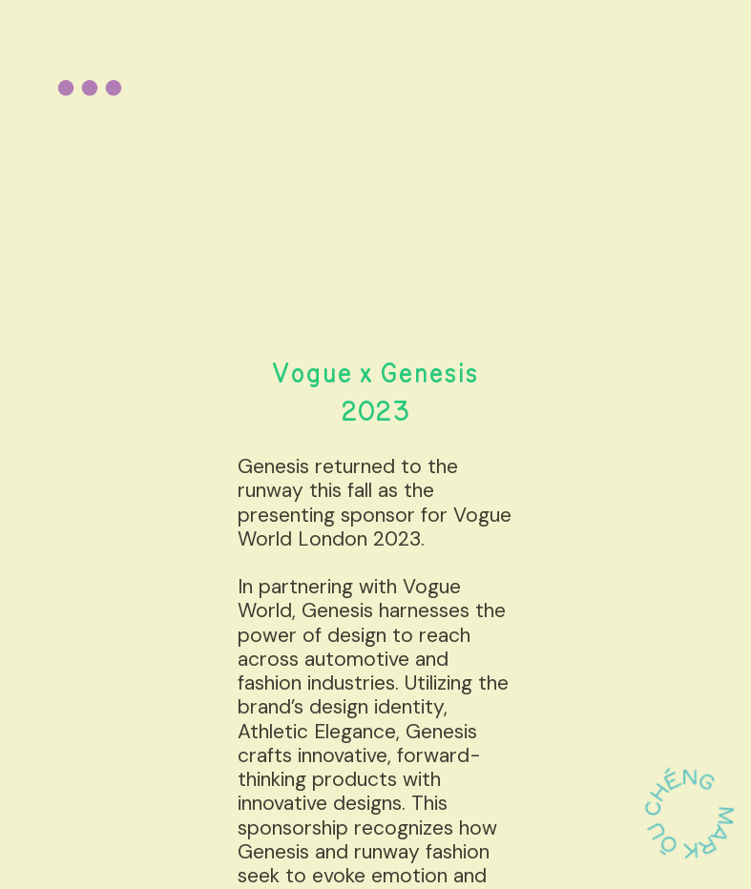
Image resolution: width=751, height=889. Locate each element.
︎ (90, 89)
